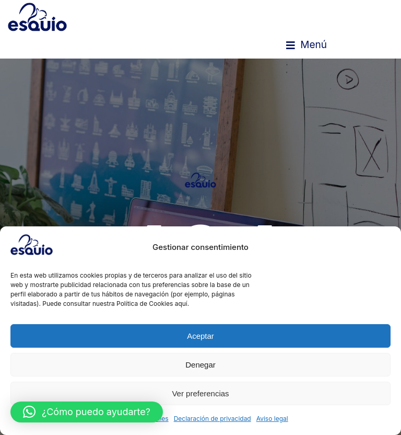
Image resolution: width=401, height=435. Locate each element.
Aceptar (200, 335)
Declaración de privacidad (212, 418)
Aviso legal (272, 418)
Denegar (200, 364)
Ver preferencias (200, 393)
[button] (306, 45)
